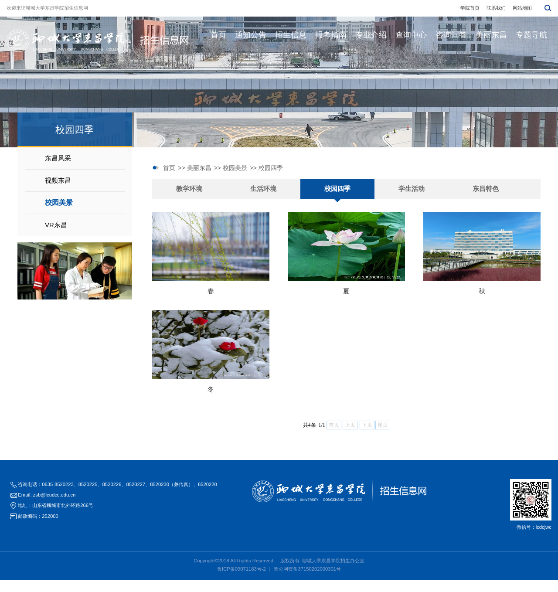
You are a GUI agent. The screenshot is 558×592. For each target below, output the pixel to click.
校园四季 (271, 167)
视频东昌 (58, 180)
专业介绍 (371, 35)
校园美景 (59, 202)
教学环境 (189, 188)
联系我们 (496, 7)
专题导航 (531, 35)
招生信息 (290, 35)
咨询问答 (451, 35)
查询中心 (411, 35)
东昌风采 (58, 158)
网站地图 (522, 7)
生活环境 (263, 188)
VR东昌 (56, 224)
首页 (218, 35)
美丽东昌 (491, 35)
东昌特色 (486, 188)
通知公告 (250, 35)
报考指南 (331, 35)
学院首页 (470, 7)
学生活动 (411, 188)
